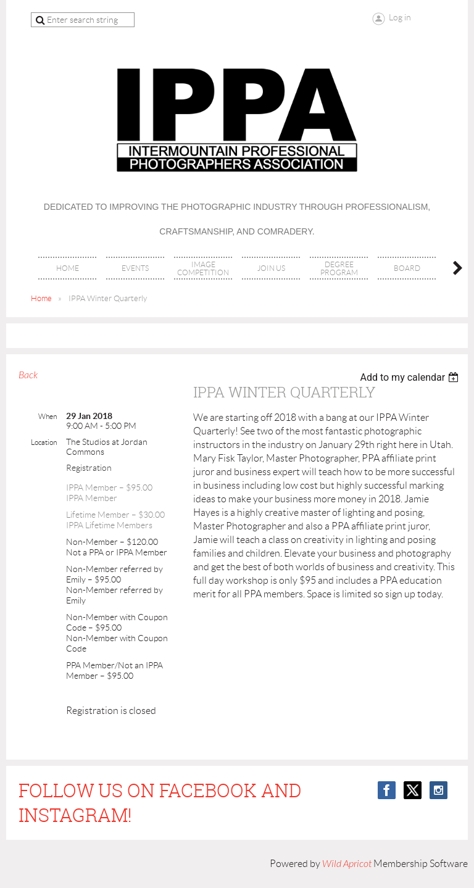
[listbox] (411, 377)
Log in (400, 17)
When (47, 416)
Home (41, 298)
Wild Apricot (347, 863)
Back (28, 375)
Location (44, 442)
